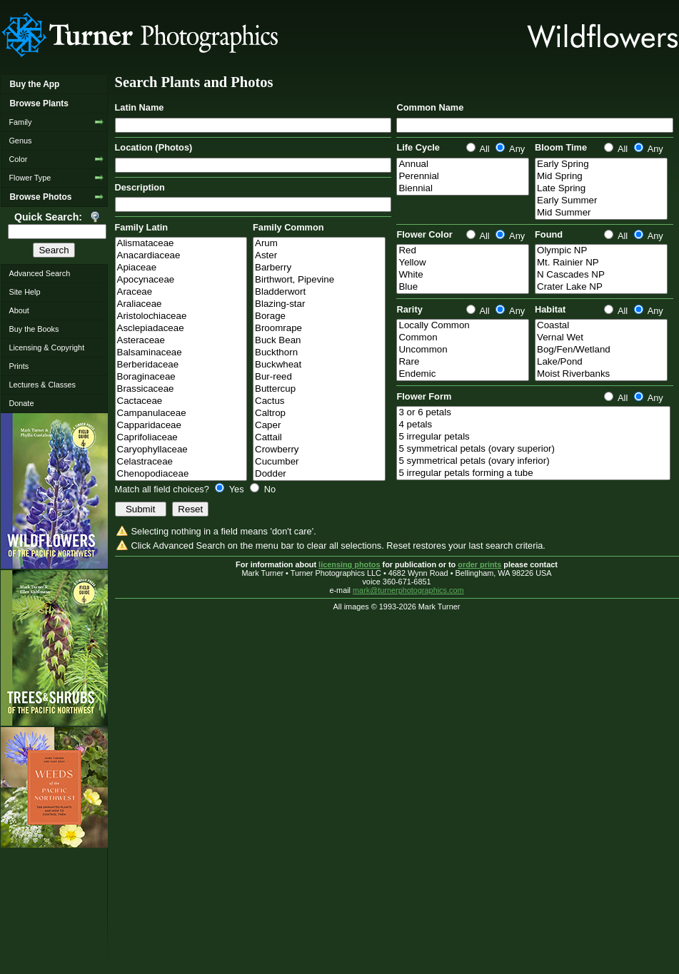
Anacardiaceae (181, 256)
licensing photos (349, 564)
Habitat (550, 309)
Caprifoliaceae (181, 438)
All (479, 148)
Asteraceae (181, 341)
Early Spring (601, 164)
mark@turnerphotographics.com (408, 590)
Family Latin (142, 227)
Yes (230, 489)
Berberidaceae (181, 365)
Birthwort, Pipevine (319, 280)
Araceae (181, 292)
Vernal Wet (601, 338)
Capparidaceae (181, 426)
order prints (479, 564)
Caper (319, 426)
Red (462, 251)
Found (549, 234)
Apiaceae (181, 268)
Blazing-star (319, 304)
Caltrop (319, 413)
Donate (21, 403)
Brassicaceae (181, 389)
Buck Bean (319, 341)
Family (20, 122)
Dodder (319, 474)
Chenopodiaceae (181, 474)
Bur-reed (319, 377)
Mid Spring (601, 177)
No (263, 489)
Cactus (319, 401)
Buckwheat (319, 365)
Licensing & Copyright (46, 347)
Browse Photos (40, 197)
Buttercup (319, 389)
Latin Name (139, 107)
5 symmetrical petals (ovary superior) (533, 449)
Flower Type (30, 177)
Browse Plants (38, 103)
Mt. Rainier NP (601, 263)
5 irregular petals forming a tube (533, 473)
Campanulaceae (181, 413)
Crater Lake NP (601, 287)
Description (140, 187)
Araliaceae (181, 304)
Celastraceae (181, 462)
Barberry (319, 268)
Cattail (319, 438)
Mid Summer (601, 213)
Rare (462, 362)
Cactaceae (181, 401)
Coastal (601, 326)
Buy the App (34, 84)
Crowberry (319, 450)
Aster (319, 256)
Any (510, 148)
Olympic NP (601, 251)
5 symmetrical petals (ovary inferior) (533, 461)
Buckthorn (319, 353)
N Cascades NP (601, 275)
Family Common (288, 227)
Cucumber (319, 462)
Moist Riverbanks (601, 374)
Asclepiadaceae (181, 329)
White (462, 275)
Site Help (24, 292)
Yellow (462, 263)
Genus (20, 140)
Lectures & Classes (42, 384)
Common (462, 338)
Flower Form (423, 396)
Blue (462, 287)
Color (18, 159)
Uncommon (462, 350)
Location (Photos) (154, 147)
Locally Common (462, 326)
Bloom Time (561, 147)
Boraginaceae (181, 377)
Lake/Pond (601, 362)
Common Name (429, 107)
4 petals (533, 425)
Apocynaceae (181, 280)
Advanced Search (39, 273)
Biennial (462, 189)
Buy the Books (34, 329)
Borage (319, 316)
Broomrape (319, 329)
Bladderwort (319, 292)
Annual (462, 164)
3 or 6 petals (533, 413)
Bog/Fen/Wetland (601, 350)
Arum (319, 244)
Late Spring (601, 189)
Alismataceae (181, 244)
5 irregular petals (533, 437)
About (19, 310)
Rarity (409, 309)
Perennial (462, 177)
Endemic (462, 374)
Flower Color (424, 234)
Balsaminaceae (181, 353)
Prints (19, 366)
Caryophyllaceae (181, 450)
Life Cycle (417, 147)
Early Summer (601, 201)
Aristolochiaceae (181, 316)
